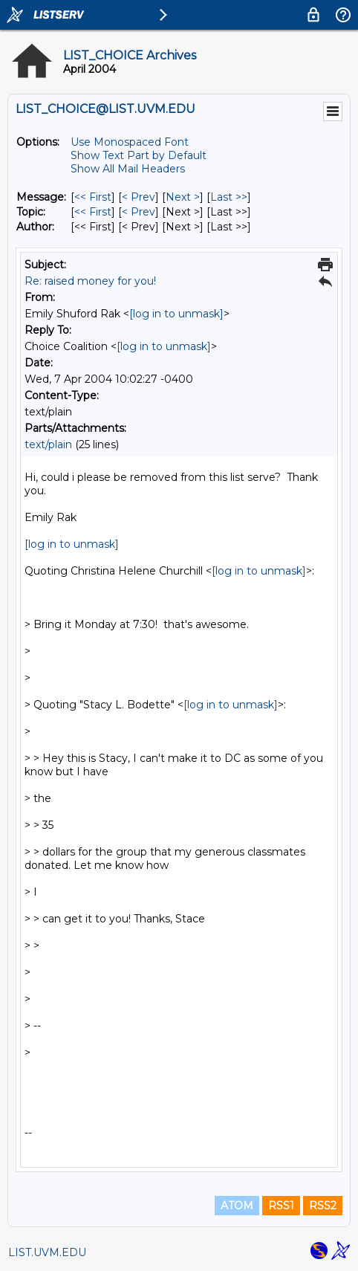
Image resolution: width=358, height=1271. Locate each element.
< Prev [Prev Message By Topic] (138, 212)
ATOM (237, 1205)
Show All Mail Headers (128, 168)
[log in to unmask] (176, 313)
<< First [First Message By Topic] (92, 212)
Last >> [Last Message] (228, 197)
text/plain (48, 444)
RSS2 (322, 1205)
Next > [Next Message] (183, 197)
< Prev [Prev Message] (138, 197)
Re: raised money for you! (90, 281)
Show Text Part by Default (138, 155)
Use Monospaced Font (130, 142)
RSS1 (281, 1205)
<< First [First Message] (92, 197)
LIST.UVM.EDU (47, 1252)
